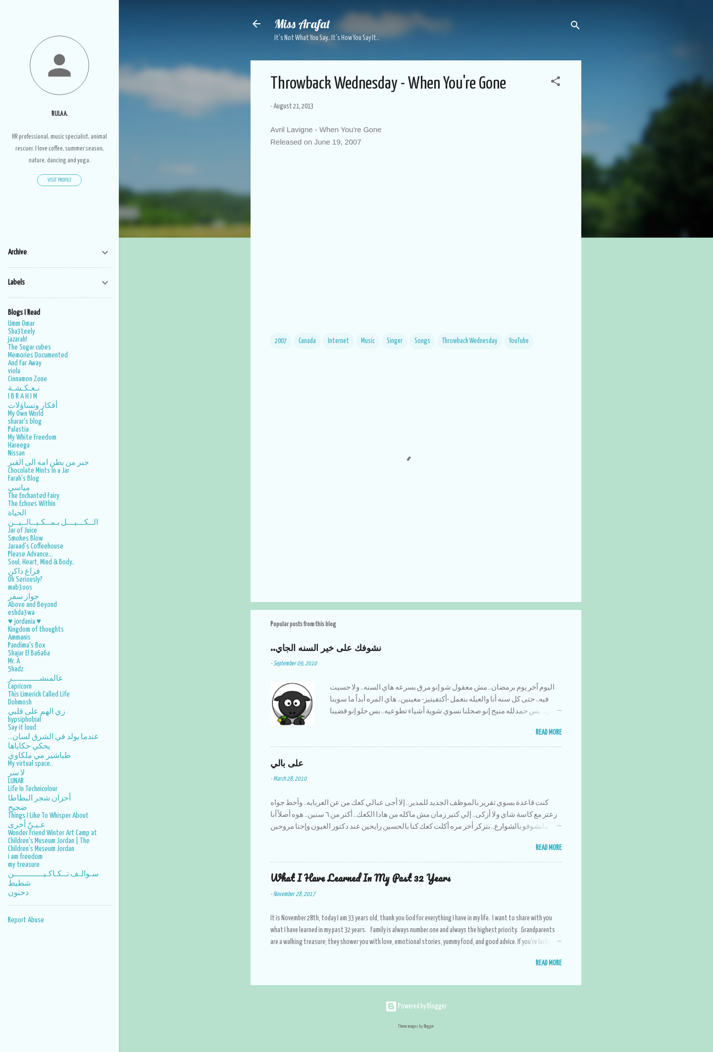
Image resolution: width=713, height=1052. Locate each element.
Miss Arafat (302, 23)
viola (14, 371)
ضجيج (17, 807)
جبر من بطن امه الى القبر (48, 462)
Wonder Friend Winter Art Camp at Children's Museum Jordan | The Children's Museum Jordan (52, 840)
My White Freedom (32, 437)
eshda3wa (21, 612)
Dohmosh (20, 702)
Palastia (18, 429)
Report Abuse (26, 920)
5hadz (15, 669)
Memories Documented (38, 355)
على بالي (287, 762)
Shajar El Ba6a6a (29, 653)
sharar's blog (25, 421)
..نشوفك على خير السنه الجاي (325, 647)
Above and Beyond (32, 604)
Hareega (19, 445)
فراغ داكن (24, 571)
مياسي (19, 488)
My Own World (26, 413)
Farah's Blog (23, 478)
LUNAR (16, 781)
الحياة (17, 513)
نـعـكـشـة (24, 388)
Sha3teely (21, 331)
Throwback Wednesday (469, 341)
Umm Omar (21, 323)
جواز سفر (23, 597)
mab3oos (20, 587)
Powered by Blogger (416, 1006)
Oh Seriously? (25, 579)
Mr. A (14, 661)
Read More (548, 732)
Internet (338, 341)
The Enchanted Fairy (33, 496)
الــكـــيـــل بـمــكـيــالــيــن (53, 522)
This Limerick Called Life (39, 694)
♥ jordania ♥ (24, 621)
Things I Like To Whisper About (48, 815)
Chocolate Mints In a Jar (38, 470)
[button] (555, 83)
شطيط (19, 883)
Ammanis (19, 637)
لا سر (16, 773)
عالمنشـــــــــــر (35, 678)
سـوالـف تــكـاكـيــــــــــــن (53, 874)
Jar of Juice (22, 530)
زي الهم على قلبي (36, 711)
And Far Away (25, 363)
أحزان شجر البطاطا (39, 798)
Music (368, 341)
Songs (422, 341)
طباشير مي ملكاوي (39, 755)
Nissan (16, 453)
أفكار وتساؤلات (32, 405)
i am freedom (25, 856)
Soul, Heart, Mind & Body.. (41, 562)
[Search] (575, 27)
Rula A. (59, 114)
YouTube (519, 341)
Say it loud (22, 727)
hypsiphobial (24, 719)
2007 (281, 341)
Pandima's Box (27, 645)
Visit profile (59, 180)
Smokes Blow (25, 538)
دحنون (18, 893)
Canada (307, 341)
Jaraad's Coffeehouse (35, 546)
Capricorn (20, 686)
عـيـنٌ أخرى (27, 825)
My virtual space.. (30, 763)
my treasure (24, 864)
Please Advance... (30, 554)
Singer (395, 341)
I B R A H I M (22, 396)
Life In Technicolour (32, 789)
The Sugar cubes (29, 347)
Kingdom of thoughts (36, 629)
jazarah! (17, 339)
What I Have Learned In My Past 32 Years (360, 878)
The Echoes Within (31, 503)
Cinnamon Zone (27, 379)
